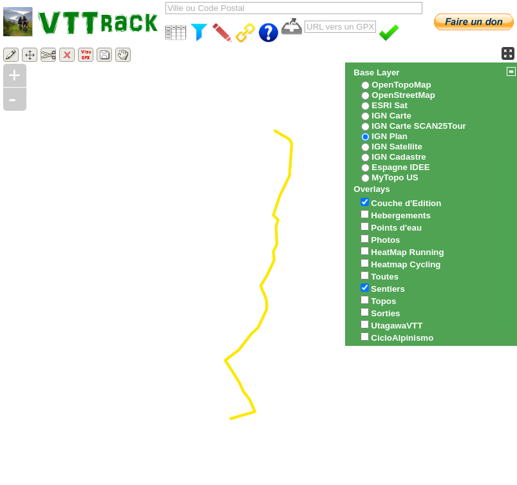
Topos (383, 301)
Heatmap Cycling (405, 264)
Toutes (385, 276)
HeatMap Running (407, 252)
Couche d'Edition (406, 203)
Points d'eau (396, 228)
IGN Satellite (396, 146)
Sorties (385, 313)
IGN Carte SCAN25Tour (418, 126)
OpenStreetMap (403, 95)
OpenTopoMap (401, 85)
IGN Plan (389, 136)
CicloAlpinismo (402, 338)
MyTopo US (394, 177)
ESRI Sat (389, 105)
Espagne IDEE (400, 167)
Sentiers (388, 289)
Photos (385, 240)
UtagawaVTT (396, 325)
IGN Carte (391, 115)
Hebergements (401, 215)
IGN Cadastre (398, 157)
